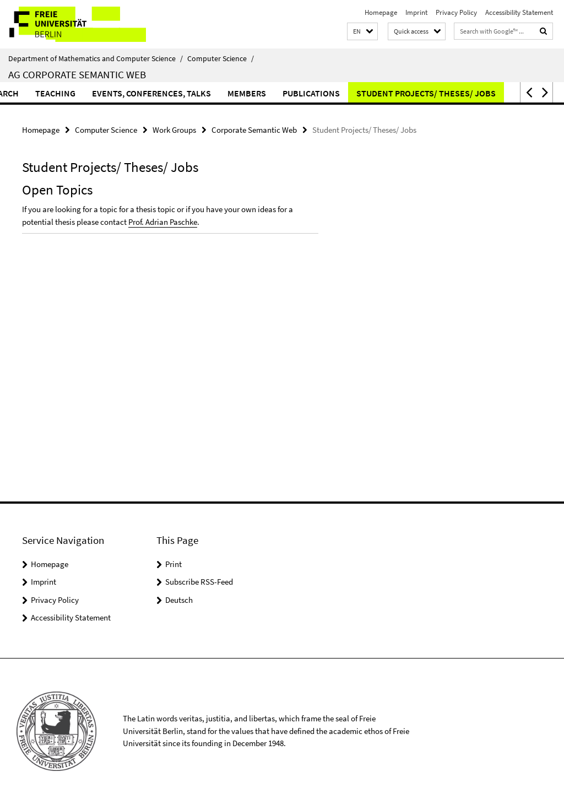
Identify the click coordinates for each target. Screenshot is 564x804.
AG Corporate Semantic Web (77, 74)
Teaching (68, 93)
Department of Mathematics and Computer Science (95, 58)
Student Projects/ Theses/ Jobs (439, 93)
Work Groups (174, 130)
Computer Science (220, 58)
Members (260, 93)
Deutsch (179, 600)
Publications (324, 93)
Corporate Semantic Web (254, 130)
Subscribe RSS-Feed (199, 581)
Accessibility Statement (519, 12)
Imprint (416, 12)
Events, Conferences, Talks (164, 93)
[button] (362, 32)
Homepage (381, 12)
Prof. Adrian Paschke (162, 222)
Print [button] (173, 564)
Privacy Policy (456, 12)
